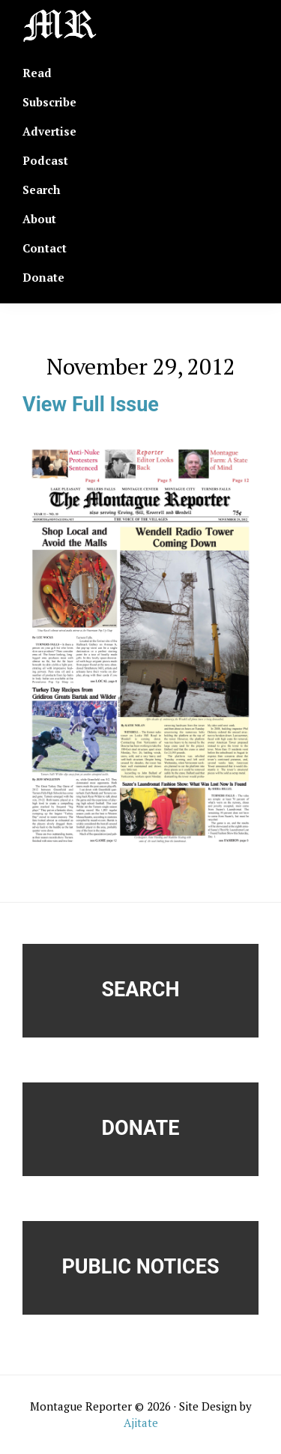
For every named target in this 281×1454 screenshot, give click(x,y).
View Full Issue (90, 404)
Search (141, 990)
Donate (141, 1128)
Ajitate (141, 1422)
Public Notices (140, 1267)
